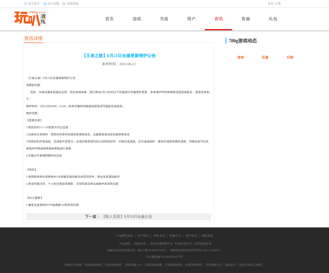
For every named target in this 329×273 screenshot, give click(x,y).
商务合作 (159, 235)
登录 (270, 3)
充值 (164, 23)
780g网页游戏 (124, 235)
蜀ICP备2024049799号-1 (152, 250)
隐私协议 (207, 235)
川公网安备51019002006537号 (164, 256)
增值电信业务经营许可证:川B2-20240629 (195, 250)
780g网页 (124, 243)
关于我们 (143, 235)
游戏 (136, 23)
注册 (278, 3)
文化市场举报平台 (161, 243)
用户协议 (191, 235)
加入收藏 (53, 3)
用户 (191, 23)
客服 (245, 23)
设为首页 (33, 3)
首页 (109, 23)
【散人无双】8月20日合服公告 (127, 216)
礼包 (273, 23)
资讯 (218, 23)
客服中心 (175, 235)
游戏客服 (72, 3)
